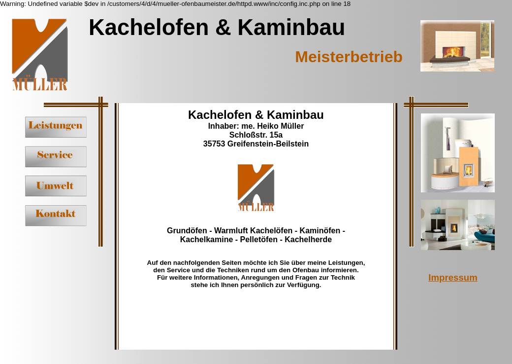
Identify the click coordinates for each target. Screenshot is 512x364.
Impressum (453, 277)
